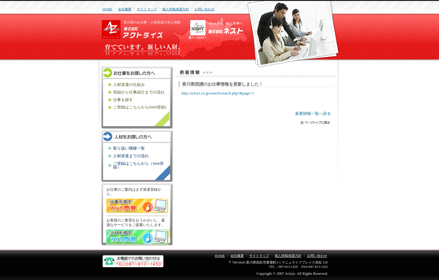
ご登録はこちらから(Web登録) (139, 107)
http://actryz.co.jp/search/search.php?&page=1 (217, 93)
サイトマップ (147, 9)
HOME (107, 9)
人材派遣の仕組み (129, 85)
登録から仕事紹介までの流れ (139, 92)
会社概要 (124, 9)
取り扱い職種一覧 (129, 148)
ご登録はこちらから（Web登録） (138, 165)
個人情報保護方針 (175, 9)
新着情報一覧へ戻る (313, 114)
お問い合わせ (205, 9)
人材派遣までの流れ (131, 156)
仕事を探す (123, 100)
